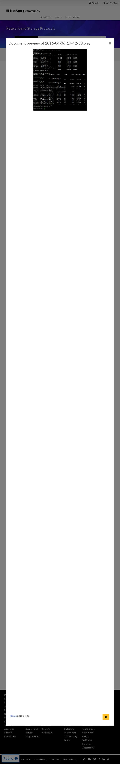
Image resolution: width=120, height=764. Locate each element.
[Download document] (106, 717)
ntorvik (13, 715)
